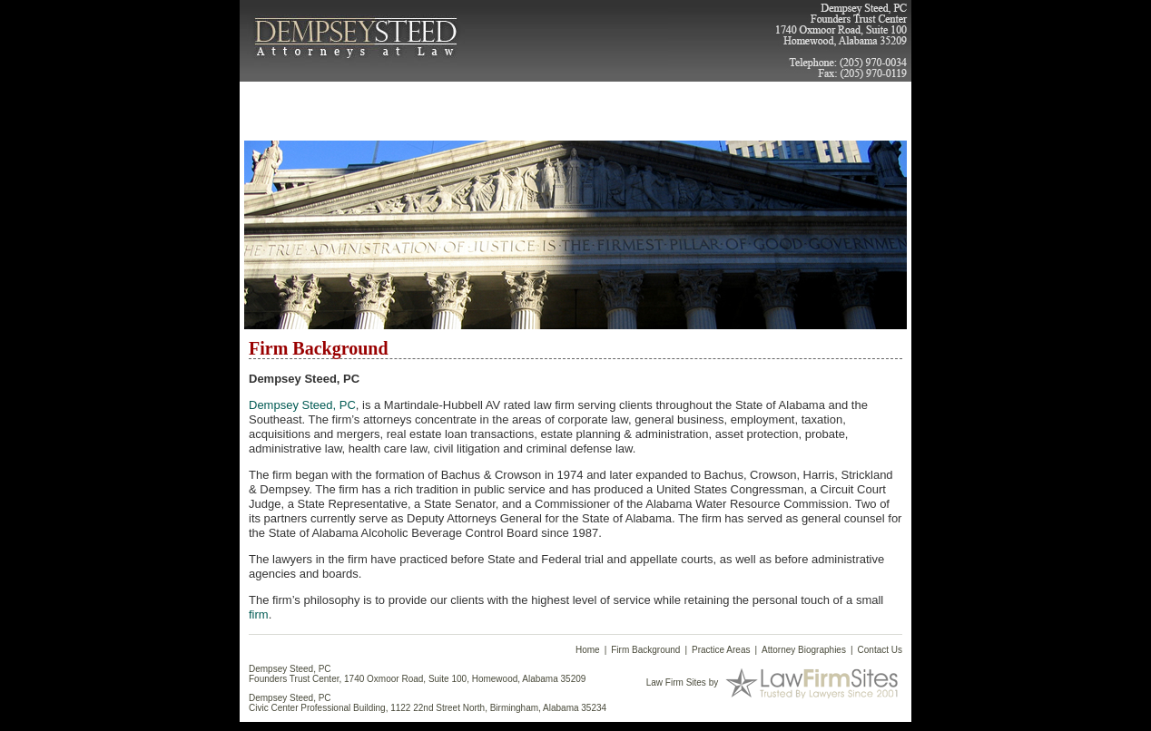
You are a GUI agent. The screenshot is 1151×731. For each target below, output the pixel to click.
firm (259, 614)
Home (269, 98)
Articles (662, 98)
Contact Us (765, 98)
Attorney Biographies (577, 104)
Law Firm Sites (676, 682)
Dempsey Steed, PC (302, 405)
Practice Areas (471, 104)
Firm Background (388, 104)
